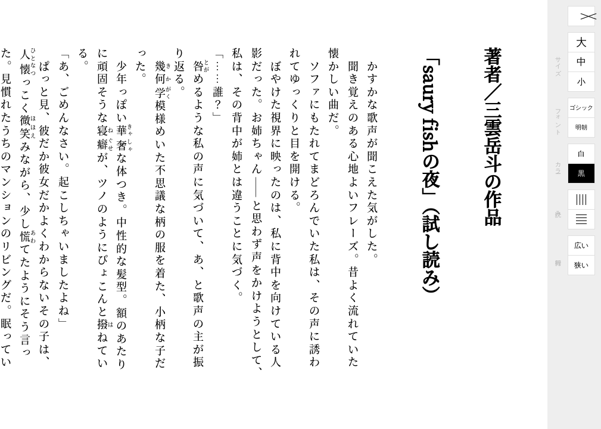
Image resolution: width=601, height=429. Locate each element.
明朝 (581, 127)
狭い (581, 265)
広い (581, 245)
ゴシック (581, 107)
